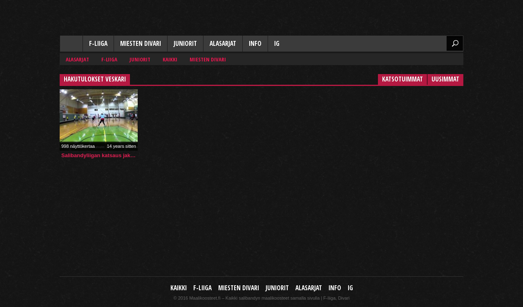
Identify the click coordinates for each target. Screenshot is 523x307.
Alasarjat (223, 43)
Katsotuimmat (402, 79)
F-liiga (98, 43)
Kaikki (71, 44)
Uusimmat (445, 79)
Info (255, 43)
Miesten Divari (140, 43)
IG (276, 43)
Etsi (455, 43)
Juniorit (185, 43)
